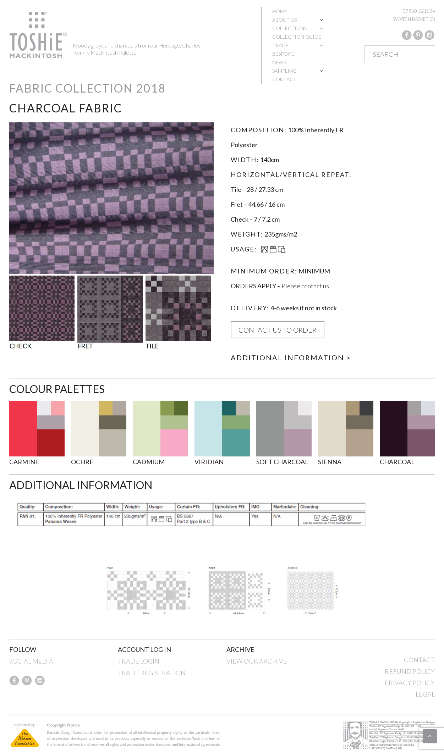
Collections (289, 28)
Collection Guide (296, 37)
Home (279, 11)
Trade (280, 45)
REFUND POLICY (410, 671)
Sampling (284, 71)
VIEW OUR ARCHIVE (256, 661)
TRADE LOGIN (138, 661)
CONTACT (419, 660)
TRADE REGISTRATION (152, 673)
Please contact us (305, 286)
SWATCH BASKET (414, 19)
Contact (284, 79)
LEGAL (425, 694)
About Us (284, 20)
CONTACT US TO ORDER (278, 330)
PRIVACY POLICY (410, 683)
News (279, 62)
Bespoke (283, 54)
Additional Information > (291, 357)
